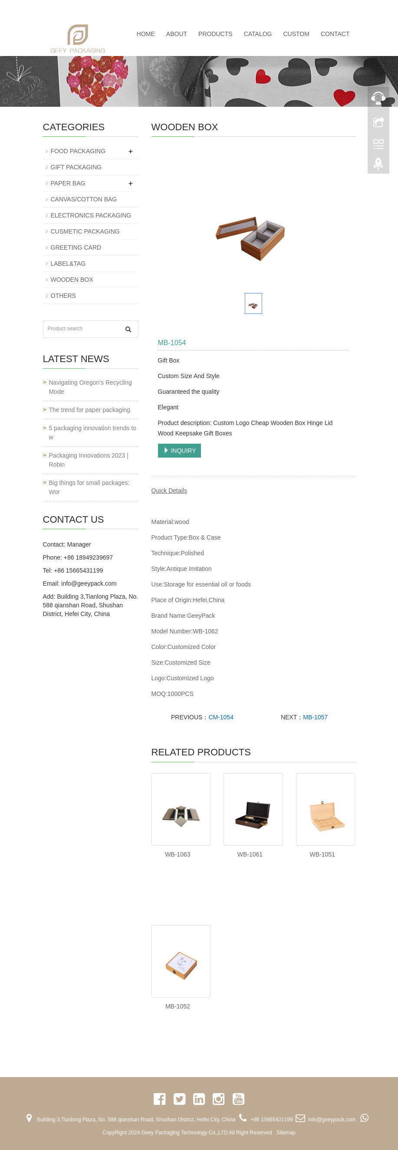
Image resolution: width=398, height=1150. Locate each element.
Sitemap (286, 1133)
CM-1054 (221, 717)
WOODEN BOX (72, 279)
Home (146, 33)
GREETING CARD (76, 247)
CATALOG (258, 33)
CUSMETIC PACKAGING (85, 231)
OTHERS (63, 295)
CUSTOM (296, 33)
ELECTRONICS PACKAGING (91, 215)
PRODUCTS (215, 33)
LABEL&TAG (68, 263)
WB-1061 (250, 854)
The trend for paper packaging (90, 409)
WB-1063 (177, 854)
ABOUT (176, 33)
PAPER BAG (68, 183)
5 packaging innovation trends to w (93, 433)
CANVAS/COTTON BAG (84, 199)
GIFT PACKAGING (76, 167)
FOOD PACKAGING (78, 151)
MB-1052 (177, 1006)
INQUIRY (179, 450)
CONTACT (335, 33)
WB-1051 (322, 854)
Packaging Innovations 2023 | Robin (88, 460)
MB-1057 (315, 717)
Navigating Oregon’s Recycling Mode (90, 387)
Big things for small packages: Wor (89, 487)
